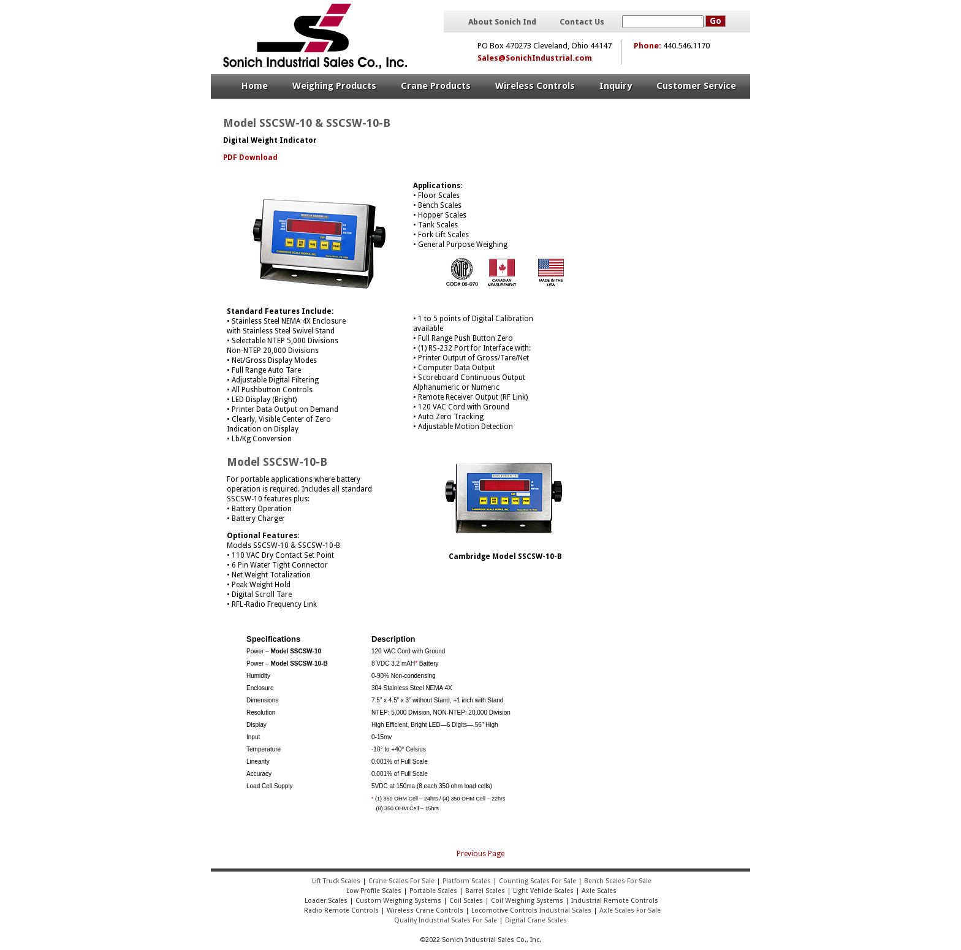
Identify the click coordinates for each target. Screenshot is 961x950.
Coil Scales (466, 901)
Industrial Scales (565, 910)
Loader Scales (326, 901)
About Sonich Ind (502, 22)
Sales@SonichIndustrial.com (534, 58)
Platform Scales (467, 881)
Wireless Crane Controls (425, 910)
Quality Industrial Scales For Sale (445, 920)
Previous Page (480, 853)
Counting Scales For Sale (537, 881)
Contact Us (582, 22)
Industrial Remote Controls (614, 901)
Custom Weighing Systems (398, 901)
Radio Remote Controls (340, 910)
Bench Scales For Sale (617, 881)
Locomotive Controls (504, 910)
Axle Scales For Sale (630, 910)
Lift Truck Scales (336, 881)
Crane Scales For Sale (401, 881)
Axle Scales (599, 891)
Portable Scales (433, 891)
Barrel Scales (485, 891)
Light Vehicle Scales (543, 891)
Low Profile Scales (373, 891)
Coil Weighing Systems (527, 901)
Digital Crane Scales (536, 920)
